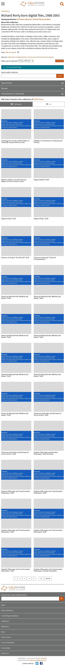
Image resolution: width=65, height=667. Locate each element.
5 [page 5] (33, 578)
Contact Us (5, 653)
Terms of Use (6, 637)
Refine (60, 76)
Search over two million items (14, 595)
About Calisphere (7, 610)
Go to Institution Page (12, 67)
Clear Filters (59, 61)
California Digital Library (37, 660)
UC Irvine (20, 19)
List (48, 104)
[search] (62, 4)
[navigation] (3, 4)
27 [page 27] (41, 578)
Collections (5, 11)
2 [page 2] (19, 578)
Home (3, 605)
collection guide (10, 52)
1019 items (39, 99)
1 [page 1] (15, 578)
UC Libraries (42, 658)
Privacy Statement (7, 643)
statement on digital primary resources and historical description (31, 57)
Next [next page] (48, 578)
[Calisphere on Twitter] (37, 663)
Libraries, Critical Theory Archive (38, 19)
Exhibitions (5, 626)
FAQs (3, 632)
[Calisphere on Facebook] (41, 663)
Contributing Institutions (9, 616)
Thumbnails (16, 104)
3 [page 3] (24, 578)
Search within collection (9, 72)
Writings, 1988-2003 (26, 61)
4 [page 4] (29, 578)
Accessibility (5, 648)
